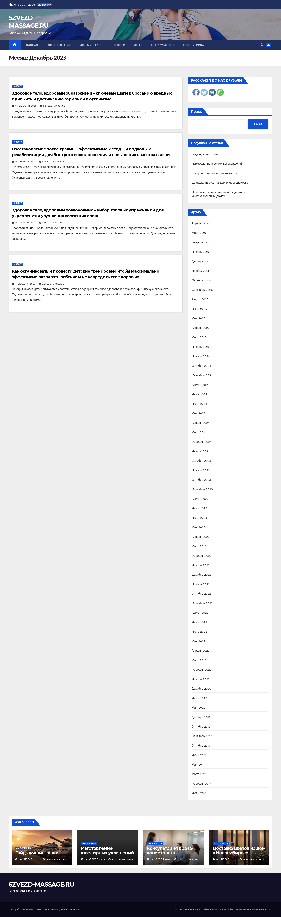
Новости (117, 45)
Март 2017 (199, 774)
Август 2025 (200, 299)
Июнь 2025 (199, 309)
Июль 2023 (199, 508)
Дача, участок (23, 848)
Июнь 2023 (199, 517)
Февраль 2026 (202, 242)
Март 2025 (199, 337)
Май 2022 (198, 641)
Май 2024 (198, 413)
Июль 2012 (199, 793)
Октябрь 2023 (201, 479)
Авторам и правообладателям (200, 909)
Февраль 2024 (202, 441)
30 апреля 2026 (29, 859)
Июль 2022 (199, 622)
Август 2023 (200, 498)
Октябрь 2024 (201, 365)
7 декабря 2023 (25, 284)
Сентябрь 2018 (202, 736)
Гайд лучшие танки (205, 154)
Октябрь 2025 (201, 280)
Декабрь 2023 (201, 460)
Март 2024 (199, 432)
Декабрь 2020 (201, 688)
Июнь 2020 (199, 698)
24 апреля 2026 (95, 859)
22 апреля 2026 (161, 859)
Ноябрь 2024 (201, 356)
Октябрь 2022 (201, 593)
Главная (31, 45)
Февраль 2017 (201, 783)
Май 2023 (198, 527)
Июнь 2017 (199, 755)
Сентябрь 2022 (202, 603)
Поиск (196, 112)
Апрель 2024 (201, 422)
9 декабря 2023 (26, 161)
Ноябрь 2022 (201, 584)
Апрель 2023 (201, 536)
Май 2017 (198, 764)
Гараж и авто (89, 844)
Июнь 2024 (199, 403)
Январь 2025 (201, 346)
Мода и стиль (91, 45)
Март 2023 (199, 546)
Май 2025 (198, 318)
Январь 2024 (201, 451)
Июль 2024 (199, 394)
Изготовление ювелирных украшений (217, 163)
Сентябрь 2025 (202, 290)
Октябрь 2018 (201, 726)
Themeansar (75, 909)
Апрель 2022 (201, 650)
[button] (262, 45)
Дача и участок (161, 45)
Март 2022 (199, 660)
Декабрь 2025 (201, 261)
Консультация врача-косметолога (215, 173)
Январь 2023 (201, 565)
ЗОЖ (136, 45)
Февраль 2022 (202, 669)
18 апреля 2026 (226, 859)
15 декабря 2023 (26, 106)
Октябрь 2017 (201, 745)
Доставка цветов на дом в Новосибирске (220, 182)
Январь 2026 (201, 252)
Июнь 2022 (199, 631)
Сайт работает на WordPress (25, 909)
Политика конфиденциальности (253, 909)
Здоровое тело (59, 45)
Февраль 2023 (202, 555)
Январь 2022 (201, 679)
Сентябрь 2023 (202, 489)
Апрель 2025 (201, 327)
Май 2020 (199, 707)
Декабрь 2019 (201, 717)
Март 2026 (199, 233)
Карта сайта (226, 909)
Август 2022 (200, 612)
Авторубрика (193, 45)
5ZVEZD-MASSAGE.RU (41, 884)
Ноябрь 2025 (201, 271)
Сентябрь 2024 (202, 375)
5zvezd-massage (52, 106)
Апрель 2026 (201, 223)
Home (178, 909)
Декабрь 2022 (201, 574)
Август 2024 (200, 384)
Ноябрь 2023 (201, 470)
